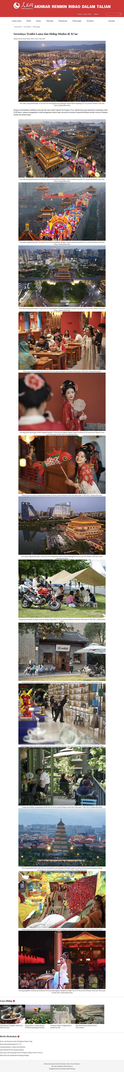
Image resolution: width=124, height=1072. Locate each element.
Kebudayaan (63, 21)
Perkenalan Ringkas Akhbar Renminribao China (57, 1064)
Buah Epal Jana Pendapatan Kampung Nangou (14, 1055)
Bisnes (38, 21)
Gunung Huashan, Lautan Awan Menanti (12, 1047)
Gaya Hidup (27, 26)
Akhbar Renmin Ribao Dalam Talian (24, 39)
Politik (28, 21)
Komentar (90, 21)
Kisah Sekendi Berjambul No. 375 (10, 1044)
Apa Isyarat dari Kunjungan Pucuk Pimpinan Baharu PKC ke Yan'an (21, 1052)
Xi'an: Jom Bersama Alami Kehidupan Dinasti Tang (16, 1041)
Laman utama (16, 21)
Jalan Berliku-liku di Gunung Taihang (11, 1050)
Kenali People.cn (75, 1064)
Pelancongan (77, 21)
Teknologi (50, 21)
